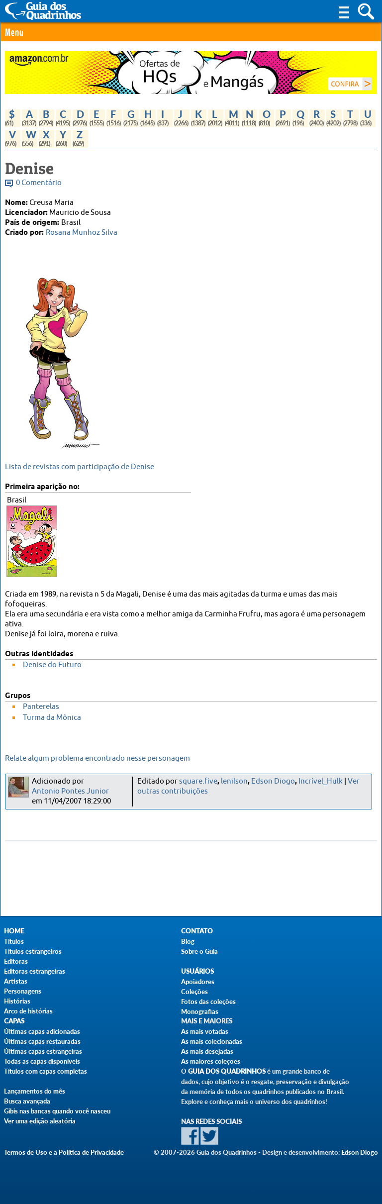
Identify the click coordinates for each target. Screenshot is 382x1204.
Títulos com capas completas (45, 1071)
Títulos (14, 941)
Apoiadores (197, 982)
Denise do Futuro (52, 665)
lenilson (234, 781)
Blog (187, 941)
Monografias (199, 1011)
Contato (197, 931)
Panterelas (41, 706)
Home (14, 931)
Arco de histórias (28, 1011)
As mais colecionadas (211, 1041)
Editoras (16, 961)
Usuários (197, 971)
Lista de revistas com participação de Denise (79, 467)
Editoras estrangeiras (34, 971)
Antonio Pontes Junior (70, 791)
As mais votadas (204, 1031)
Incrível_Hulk (320, 781)
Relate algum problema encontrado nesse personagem (97, 758)
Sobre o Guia (199, 951)
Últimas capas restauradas (42, 1041)
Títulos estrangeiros (33, 951)
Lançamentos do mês (34, 1091)
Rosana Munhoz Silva (81, 232)
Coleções (194, 992)
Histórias (17, 1001)
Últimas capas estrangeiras (43, 1051)
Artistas (15, 981)
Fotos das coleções (208, 1001)
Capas (14, 1021)
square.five (198, 781)
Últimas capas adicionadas (42, 1031)
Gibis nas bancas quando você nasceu (57, 1111)
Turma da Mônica (52, 717)
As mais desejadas (207, 1051)
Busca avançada (27, 1101)
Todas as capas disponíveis (42, 1061)
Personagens (22, 991)
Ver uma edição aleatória (40, 1121)
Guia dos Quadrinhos (227, 1071)
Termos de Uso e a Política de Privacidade (64, 1152)
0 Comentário (39, 183)
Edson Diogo (273, 781)
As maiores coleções (210, 1061)
